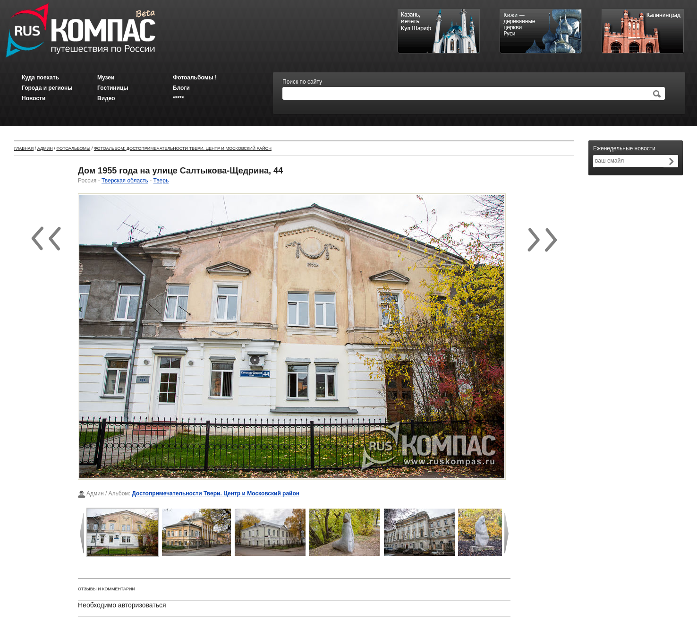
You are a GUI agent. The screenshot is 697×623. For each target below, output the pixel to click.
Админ (45, 148)
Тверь (161, 180)
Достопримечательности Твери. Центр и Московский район (215, 493)
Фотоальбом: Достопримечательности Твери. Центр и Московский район (183, 148)
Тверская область (125, 180)
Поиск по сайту (302, 81)
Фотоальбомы (73, 148)
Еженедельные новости (624, 148)
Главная (24, 148)
